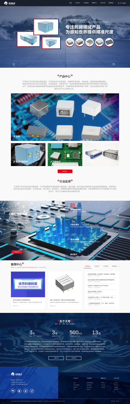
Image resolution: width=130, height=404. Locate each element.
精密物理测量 (90, 382)
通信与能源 (89, 387)
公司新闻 (105, 266)
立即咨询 (73, 358)
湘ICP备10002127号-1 (59, 401)
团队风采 (116, 389)
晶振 (74, 382)
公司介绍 (116, 382)
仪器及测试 (89, 385)
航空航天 (89, 389)
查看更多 (64, 171)
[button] (113, 64)
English (124, 3)
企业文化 (116, 385)
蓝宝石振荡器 (76, 385)
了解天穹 (56, 358)
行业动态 (96, 266)
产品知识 (87, 266)
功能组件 (75, 387)
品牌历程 (116, 387)
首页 (70, 2)
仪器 (74, 389)
